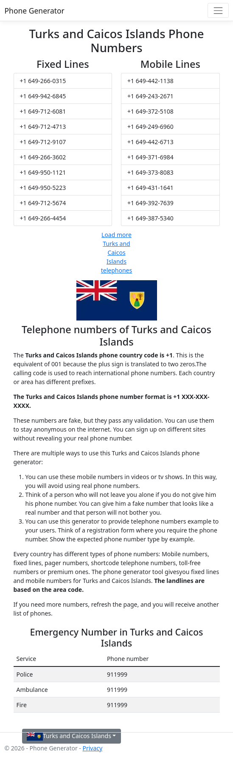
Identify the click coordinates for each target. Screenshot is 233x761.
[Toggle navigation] (218, 10)
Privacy (92, 748)
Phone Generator (35, 11)
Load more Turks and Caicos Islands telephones (116, 252)
